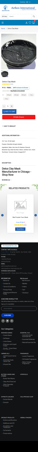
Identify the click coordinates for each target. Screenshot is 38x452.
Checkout (25, 292)
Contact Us (6, 283)
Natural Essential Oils (29, 342)
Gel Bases (6, 338)
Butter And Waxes (9, 378)
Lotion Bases (7, 341)
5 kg (6, 99)
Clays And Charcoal (9, 381)
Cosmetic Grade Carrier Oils (8, 360)
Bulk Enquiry (18, 117)
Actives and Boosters (10, 420)
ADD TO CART (9, 111)
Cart (23, 289)
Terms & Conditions (9, 286)
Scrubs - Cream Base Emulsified (10, 349)
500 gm (24, 95)
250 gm (16, 95)
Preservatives (7, 433)
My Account (26, 280)
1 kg (31, 95)
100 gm (9, 95)
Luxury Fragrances (28, 356)
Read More (20, 229)
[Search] (34, 16)
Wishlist (24, 283)
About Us (6, 280)
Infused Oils (7, 364)
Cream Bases (7, 335)
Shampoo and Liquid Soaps (9, 345)
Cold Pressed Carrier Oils (9, 356)
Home (3, 28)
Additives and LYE (8, 423)
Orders (24, 286)
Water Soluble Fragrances (26, 362)
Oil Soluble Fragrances (29, 359)
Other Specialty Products (8, 385)
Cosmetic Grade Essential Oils (27, 335)
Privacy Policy (7, 289)
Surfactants (7, 430)
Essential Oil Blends (28, 339)
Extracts (6, 402)
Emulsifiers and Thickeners (8, 426)
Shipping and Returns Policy (10, 293)
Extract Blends (7, 399)
